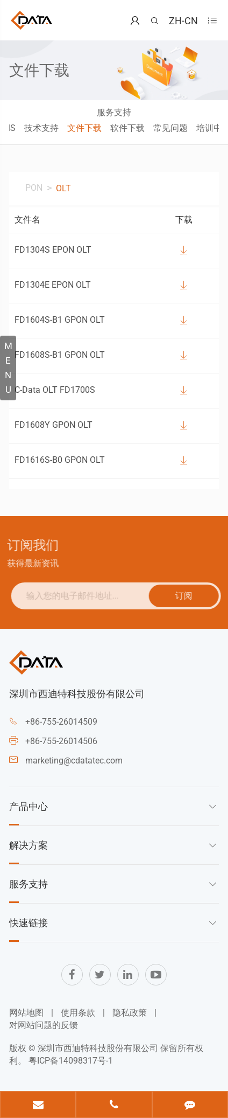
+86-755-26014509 (61, 722)
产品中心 (28, 806)
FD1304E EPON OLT (53, 285)
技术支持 (41, 128)
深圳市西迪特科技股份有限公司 (98, 1048)
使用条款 (78, 1013)
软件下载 (127, 128)
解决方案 (28, 844)
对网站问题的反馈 (43, 1025)
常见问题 (170, 128)
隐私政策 (129, 1013)
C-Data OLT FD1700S (55, 390)
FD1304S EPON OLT (53, 250)
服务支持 (114, 112)
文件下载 (84, 128)
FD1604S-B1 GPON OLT (60, 320)
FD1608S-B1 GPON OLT (60, 355)
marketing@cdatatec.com (74, 760)
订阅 (187, 595)
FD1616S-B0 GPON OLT (60, 460)
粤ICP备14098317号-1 (70, 1060)
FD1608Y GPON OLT (53, 425)
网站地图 (26, 1013)
